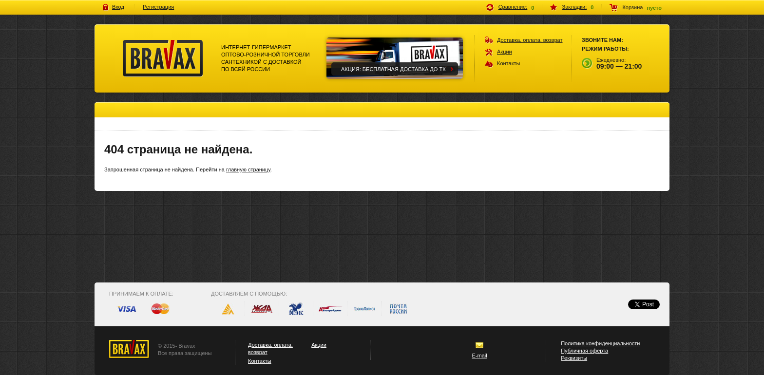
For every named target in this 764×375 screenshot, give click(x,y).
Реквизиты (574, 358)
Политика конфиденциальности (600, 343)
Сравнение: (513, 7)
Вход (118, 7)
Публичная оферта (584, 351)
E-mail (479, 355)
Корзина (632, 7)
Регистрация (158, 7)
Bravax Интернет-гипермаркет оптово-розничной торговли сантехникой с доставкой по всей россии (163, 58)
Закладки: (574, 7)
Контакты (508, 63)
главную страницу (248, 169)
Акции (504, 52)
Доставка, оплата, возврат (530, 40)
